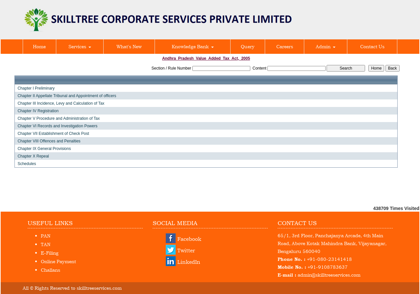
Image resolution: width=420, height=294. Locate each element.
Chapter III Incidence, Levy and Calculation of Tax (60, 103)
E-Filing (50, 253)
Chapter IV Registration (38, 111)
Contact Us (372, 46)
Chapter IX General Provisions (44, 148)
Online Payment (58, 261)
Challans (50, 270)
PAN (45, 236)
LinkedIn (188, 262)
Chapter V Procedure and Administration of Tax (58, 118)
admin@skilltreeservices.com (329, 275)
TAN (45, 244)
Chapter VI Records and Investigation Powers (57, 126)
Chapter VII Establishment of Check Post (53, 133)
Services (79, 46)
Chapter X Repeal (33, 156)
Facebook (189, 239)
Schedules (26, 163)
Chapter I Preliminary (36, 88)
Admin (325, 46)
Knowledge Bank (193, 46)
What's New (129, 46)
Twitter (186, 250)
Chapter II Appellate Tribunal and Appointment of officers (66, 96)
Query (248, 46)
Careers (284, 46)
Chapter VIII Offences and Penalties (48, 141)
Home (39, 46)
